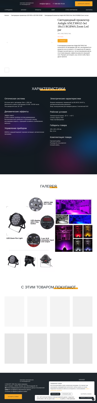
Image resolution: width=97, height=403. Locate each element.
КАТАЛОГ (82, 379)
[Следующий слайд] (52, 42)
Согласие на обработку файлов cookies (16, 391)
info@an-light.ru (45, 4)
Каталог (7, 15)
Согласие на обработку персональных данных (18, 389)
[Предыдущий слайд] (7, 42)
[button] (83, 3)
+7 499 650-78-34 (59, 4)
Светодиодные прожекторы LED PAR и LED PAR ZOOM (26, 15)
